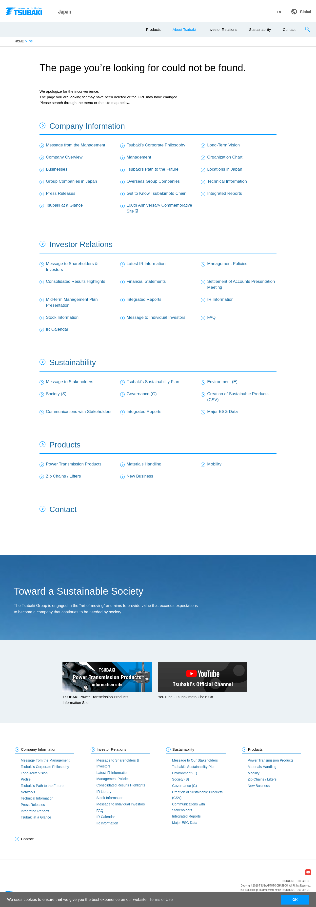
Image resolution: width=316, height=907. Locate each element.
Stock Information (62, 317)
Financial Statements (146, 281)
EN (279, 12)
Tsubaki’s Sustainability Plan (153, 381)
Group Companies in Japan (71, 181)
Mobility (214, 464)
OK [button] (295, 900)
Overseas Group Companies (153, 181)
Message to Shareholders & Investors (72, 266)
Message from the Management (75, 145)
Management (139, 157)
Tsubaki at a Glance (64, 205)
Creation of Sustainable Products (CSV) (238, 396)
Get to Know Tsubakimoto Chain (157, 193)
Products (153, 29)
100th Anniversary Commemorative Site (159, 208)
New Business (140, 476)
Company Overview (64, 157)
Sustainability (260, 29)
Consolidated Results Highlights (75, 281)
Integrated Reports (224, 193)
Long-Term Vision (223, 145)
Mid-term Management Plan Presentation (72, 302)
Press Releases (60, 193)
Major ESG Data (222, 411)
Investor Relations (222, 29)
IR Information (220, 299)
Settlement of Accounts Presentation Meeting (241, 284)
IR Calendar (57, 329)
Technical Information (227, 181)
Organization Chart (224, 157)
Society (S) (56, 393)
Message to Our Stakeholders (195, 760)
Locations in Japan (224, 169)
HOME (19, 41)
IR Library (104, 792)
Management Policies (227, 263)
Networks (28, 792)
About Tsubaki (184, 29)
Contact (289, 29)
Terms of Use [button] (161, 899)
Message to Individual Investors (156, 317)
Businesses (56, 169)
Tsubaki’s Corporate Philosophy (156, 145)
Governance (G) (142, 393)
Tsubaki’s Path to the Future (152, 169)
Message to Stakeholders (69, 381)
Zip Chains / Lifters (63, 476)
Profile (26, 779)
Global (305, 11)
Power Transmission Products (73, 464)
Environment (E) (222, 381)
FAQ (211, 317)
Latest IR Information (146, 263)
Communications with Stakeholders (79, 411)
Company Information (87, 126)
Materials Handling (144, 464)
